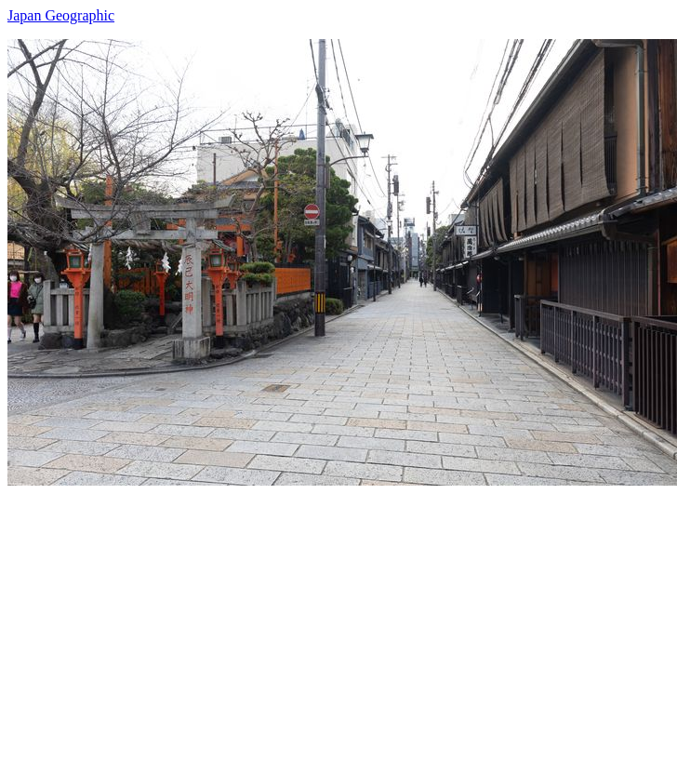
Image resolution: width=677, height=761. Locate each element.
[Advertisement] (243, 616)
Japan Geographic (60, 15)
